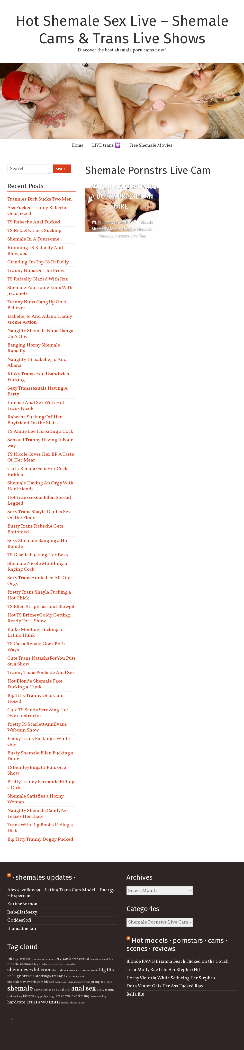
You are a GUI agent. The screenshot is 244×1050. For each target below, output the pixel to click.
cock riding (82, 996)
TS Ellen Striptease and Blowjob (41, 606)
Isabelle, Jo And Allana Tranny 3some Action (39, 319)
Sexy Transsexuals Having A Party (37, 391)
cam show (95, 959)
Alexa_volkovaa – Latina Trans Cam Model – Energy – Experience (60, 893)
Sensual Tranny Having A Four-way (41, 443)
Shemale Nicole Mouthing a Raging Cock (37, 566)
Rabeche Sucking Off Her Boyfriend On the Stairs (34, 420)
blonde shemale (20, 964)
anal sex (83, 989)
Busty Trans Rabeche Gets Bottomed (35, 529)
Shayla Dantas (42, 990)
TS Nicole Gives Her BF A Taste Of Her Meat (40, 457)
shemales (55, 964)
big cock (63, 959)
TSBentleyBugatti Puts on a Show (36, 770)
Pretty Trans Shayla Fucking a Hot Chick (39, 595)
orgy (52, 996)
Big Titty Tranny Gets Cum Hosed (35, 698)
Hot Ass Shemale (136, 229)
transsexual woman (43, 959)
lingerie (106, 996)
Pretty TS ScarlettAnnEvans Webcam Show (37, 727)
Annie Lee (60, 982)
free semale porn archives (12, 1019)
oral (67, 990)
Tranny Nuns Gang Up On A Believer (37, 305)
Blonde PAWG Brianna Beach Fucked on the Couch (178, 961)
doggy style (41, 996)
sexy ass (78, 976)
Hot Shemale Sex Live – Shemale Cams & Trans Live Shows (122, 29)
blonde (49, 982)
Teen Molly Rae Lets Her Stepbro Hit (163, 970)
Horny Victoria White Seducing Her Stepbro (171, 978)
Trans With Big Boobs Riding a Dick (40, 828)
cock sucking (14, 996)
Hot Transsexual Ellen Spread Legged (39, 500)
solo (54, 990)
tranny (57, 976)
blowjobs (69, 964)
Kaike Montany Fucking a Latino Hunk (34, 632)
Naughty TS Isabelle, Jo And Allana (37, 362)
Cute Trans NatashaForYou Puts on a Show (41, 661)
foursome (95, 996)
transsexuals (90, 971)
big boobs (40, 964)
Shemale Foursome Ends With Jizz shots (39, 290)
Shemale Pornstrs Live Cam (122, 236)
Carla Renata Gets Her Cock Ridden (37, 471)
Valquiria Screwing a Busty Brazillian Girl (123, 196)
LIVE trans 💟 (106, 145)
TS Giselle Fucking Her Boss (37, 555)
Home (77, 145)
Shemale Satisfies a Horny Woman (35, 799)
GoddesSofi (19, 920)
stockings (43, 976)
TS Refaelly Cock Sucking (34, 230)
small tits (107, 959)
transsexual (80, 959)
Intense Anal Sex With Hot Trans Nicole (35, 405)
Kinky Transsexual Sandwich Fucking (38, 377)
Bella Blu (136, 994)
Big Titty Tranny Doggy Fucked (40, 839)
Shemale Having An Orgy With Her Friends (40, 486)
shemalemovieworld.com (25, 982)
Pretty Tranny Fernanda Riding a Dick (40, 785)
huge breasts (23, 976)
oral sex (25, 959)
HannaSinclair (22, 928)
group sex (98, 982)
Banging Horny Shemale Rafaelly (33, 348)
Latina (68, 976)
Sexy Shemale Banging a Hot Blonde (38, 543)
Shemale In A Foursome (33, 239)
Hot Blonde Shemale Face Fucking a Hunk (35, 684)
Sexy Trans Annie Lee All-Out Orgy (39, 581)
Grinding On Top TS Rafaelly (38, 262)
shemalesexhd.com (28, 970)
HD (9, 976)
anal (61, 990)
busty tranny (105, 990)
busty (12, 959)
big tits (106, 970)
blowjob (28, 996)
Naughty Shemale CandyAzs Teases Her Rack (38, 813)
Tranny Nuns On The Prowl (36, 270)
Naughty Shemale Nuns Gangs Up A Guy (40, 334)
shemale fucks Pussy (72, 1003)
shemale (20, 989)
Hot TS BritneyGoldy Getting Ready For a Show (38, 618)
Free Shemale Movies (150, 145)
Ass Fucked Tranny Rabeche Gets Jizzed (37, 210)
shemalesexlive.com (78, 982)
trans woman (43, 1002)
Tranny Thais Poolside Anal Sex (41, 672)
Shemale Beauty (21, 1019)
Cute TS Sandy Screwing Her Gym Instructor (38, 713)
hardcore (16, 1002)
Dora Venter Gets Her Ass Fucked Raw (165, 986)
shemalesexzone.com (66, 970)
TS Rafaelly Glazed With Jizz (37, 279)
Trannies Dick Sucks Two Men (39, 199)
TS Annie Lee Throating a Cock (40, 431)
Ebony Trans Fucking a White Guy (38, 741)
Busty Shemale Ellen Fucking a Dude (40, 756)
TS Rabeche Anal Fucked (33, 222)
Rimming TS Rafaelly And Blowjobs (35, 250)
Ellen (109, 982)
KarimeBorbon (22, 904)
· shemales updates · (43, 877)
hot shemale (64, 996)
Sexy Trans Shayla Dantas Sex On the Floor (39, 515)
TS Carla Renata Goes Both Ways (36, 647)
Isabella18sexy (22, 912)
